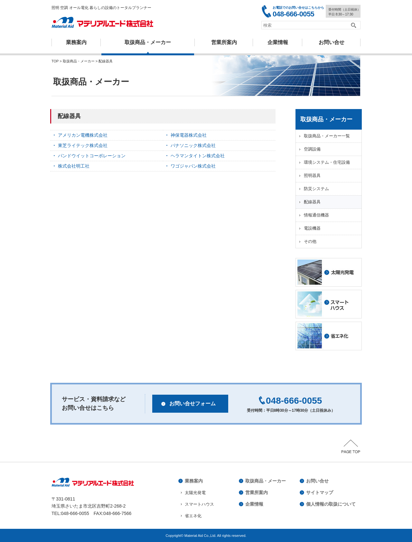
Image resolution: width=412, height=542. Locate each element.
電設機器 (312, 228)
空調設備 (312, 149)
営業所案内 (224, 42)
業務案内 (76, 42)
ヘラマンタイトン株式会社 (198, 155)
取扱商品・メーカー (148, 42)
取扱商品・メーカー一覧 (327, 135)
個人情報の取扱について (331, 504)
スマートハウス (199, 504)
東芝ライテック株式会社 (83, 145)
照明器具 (312, 175)
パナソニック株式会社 (193, 145)
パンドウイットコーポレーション (92, 155)
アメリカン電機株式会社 (83, 135)
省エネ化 (193, 515)
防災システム (316, 188)
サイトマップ (319, 492)
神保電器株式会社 (189, 135)
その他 (310, 241)
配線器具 (312, 201)
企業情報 (277, 42)
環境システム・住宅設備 (327, 162)
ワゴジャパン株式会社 (193, 166)
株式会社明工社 (73, 166)
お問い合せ (317, 480)
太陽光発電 (195, 492)
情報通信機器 (316, 215)
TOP (55, 61)
